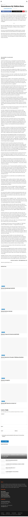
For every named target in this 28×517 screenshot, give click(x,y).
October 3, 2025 (8, 473)
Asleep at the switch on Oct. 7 (10, 468)
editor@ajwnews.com (4, 507)
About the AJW (3, 492)
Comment (3, 414)
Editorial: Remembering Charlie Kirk (8, 288)
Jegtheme (19, 515)
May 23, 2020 (15, 8)
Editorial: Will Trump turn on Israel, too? (8, 403)
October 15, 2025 (8, 462)
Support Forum (20, 513)
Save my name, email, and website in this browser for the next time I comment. (13, 436)
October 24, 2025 (4, 458)
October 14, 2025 (8, 469)
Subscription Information (5, 496)
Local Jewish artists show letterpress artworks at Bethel (15, 464)
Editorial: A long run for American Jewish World (10, 334)
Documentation (14, 513)
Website (16, 431)
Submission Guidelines (5, 494)
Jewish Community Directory (5, 497)
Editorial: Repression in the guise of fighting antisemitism (12, 357)
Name (2, 426)
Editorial (4, 4)
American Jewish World (8, 8)
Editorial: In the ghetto (5, 380)
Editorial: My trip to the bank (6, 311)
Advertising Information (5, 493)
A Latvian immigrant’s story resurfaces (12, 472)
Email (2, 431)
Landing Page (8, 513)
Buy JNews (2, 513)
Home (2, 4)
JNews (4, 515)
